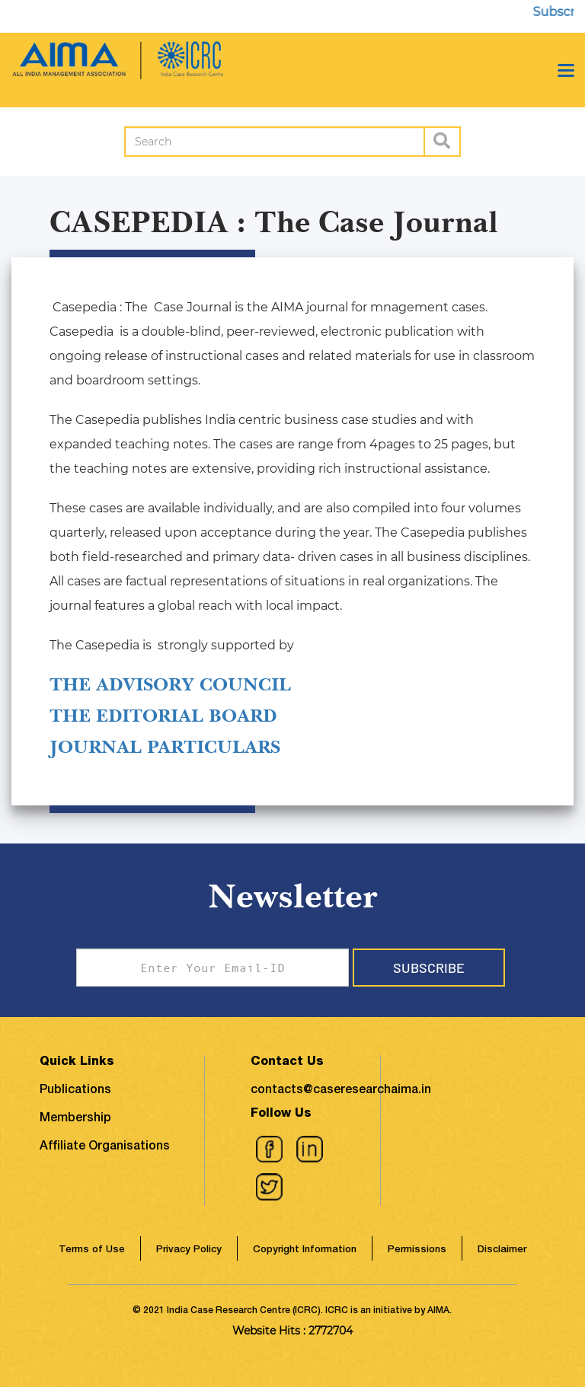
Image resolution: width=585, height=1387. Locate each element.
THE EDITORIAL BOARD (163, 715)
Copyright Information (304, 1250)
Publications (75, 1091)
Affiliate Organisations (105, 1147)
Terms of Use (92, 1250)
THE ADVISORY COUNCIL (170, 684)
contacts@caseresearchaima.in (341, 1091)
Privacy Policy (189, 1250)
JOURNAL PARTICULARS (165, 746)
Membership (75, 1119)
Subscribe (429, 967)
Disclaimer (502, 1250)
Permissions (417, 1250)
